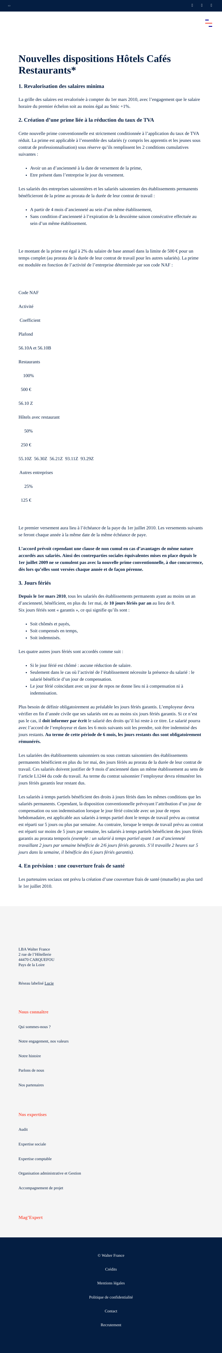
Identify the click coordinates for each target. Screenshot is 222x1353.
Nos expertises (32, 1114)
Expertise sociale (32, 1144)
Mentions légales (111, 1283)
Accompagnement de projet (40, 1188)
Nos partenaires (31, 1085)
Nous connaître (33, 1012)
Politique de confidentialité (111, 1297)
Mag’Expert (30, 1217)
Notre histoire (29, 1056)
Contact (111, 1311)
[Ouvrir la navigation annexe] (9, 5)
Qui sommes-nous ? (34, 1027)
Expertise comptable (35, 1159)
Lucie (49, 983)
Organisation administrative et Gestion (49, 1173)
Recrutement (111, 1325)
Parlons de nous (31, 1070)
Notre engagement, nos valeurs (43, 1041)
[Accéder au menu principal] (208, 23)
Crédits (111, 1269)
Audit (23, 1130)
